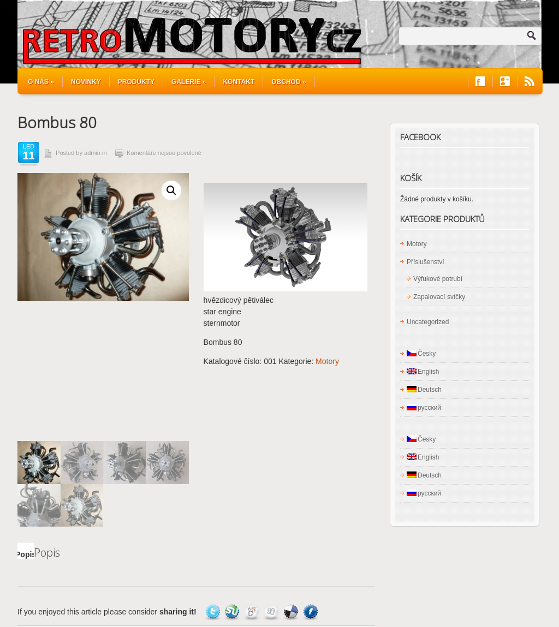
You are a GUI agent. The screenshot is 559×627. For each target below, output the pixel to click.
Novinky (86, 82)
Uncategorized (428, 322)
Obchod (288, 82)
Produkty (136, 82)
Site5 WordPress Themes (502, 585)
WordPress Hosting (512, 595)
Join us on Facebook (480, 81)
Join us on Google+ (505, 81)
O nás (41, 82)
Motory (327, 361)
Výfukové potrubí (437, 279)
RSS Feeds (529, 81)
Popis (25, 414)
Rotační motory (119, 600)
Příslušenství (425, 262)
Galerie (188, 82)
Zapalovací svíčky (439, 297)
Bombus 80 (57, 122)
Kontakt (238, 82)
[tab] (26, 411)
